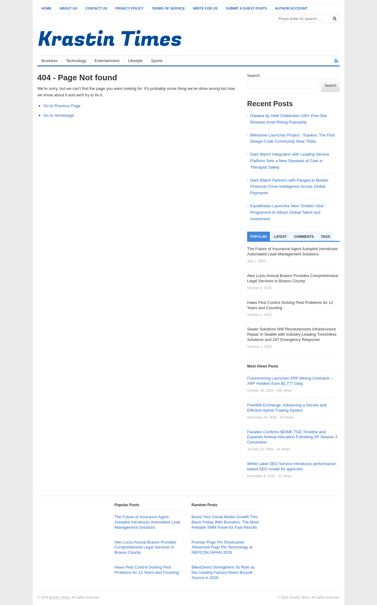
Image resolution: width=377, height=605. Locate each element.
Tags (325, 236)
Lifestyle (135, 60)
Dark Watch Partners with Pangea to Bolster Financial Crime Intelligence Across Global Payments (289, 186)
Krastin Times (59, 597)
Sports (157, 60)
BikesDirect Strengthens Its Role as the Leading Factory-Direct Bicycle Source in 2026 (223, 572)
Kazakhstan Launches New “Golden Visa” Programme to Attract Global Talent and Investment (287, 212)
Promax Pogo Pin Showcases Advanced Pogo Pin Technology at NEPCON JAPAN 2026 (222, 547)
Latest (280, 236)
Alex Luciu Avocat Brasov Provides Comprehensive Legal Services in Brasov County (145, 547)
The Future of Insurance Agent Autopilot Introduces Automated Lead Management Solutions (147, 522)
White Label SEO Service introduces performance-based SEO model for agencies (292, 466)
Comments (304, 236)
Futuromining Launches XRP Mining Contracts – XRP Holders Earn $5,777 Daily (290, 381)
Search (253, 75)
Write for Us (205, 8)
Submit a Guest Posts (246, 8)
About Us (68, 8)
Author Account (291, 8)
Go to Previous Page (62, 105)
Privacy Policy (129, 8)
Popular (258, 236)
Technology (76, 60)
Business (49, 60)
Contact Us (96, 8)
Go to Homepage (59, 115)
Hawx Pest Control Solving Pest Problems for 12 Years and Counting (146, 570)
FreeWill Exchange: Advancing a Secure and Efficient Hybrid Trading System (286, 408)
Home (46, 8)
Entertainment (107, 60)
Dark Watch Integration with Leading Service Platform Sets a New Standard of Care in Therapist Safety (289, 161)
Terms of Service (168, 8)
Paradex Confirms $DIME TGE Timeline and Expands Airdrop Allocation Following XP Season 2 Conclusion (292, 437)
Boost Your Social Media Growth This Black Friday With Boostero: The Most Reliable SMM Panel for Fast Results (225, 522)
